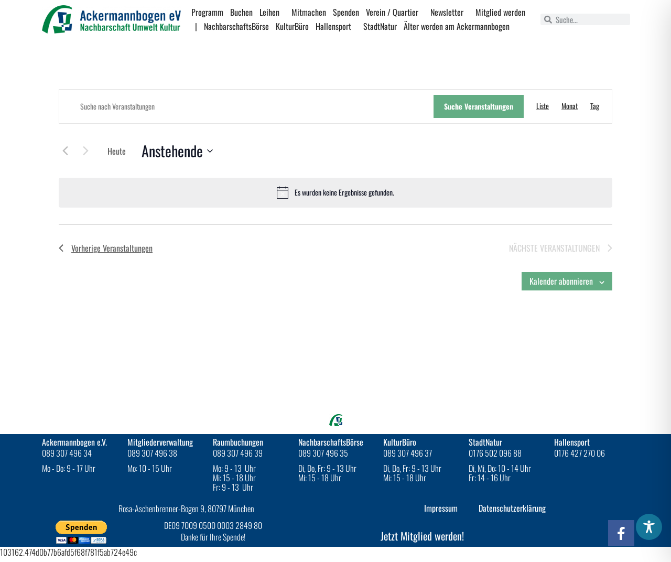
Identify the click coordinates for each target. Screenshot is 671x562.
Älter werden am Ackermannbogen (457, 26)
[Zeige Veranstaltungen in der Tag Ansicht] (594, 106)
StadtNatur (380, 26)
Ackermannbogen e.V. (74, 442)
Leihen (272, 12)
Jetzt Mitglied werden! (422, 536)
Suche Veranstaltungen (478, 106)
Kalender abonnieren (561, 281)
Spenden (346, 12)
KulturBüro (292, 26)
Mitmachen (308, 12)
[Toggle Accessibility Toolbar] (649, 527)
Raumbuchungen (238, 442)
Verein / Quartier (395, 12)
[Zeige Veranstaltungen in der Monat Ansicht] (569, 106)
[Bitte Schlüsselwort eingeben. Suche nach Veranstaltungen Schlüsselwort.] (246, 106)
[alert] (335, 192)
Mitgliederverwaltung (160, 442)
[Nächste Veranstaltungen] (85, 150)
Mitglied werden (500, 12)
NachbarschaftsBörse (236, 26)
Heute (116, 151)
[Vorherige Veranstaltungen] (65, 150)
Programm (207, 12)
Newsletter (449, 12)
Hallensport (336, 26)
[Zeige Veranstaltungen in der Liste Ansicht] (542, 106)
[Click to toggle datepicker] (177, 150)
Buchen (241, 12)
